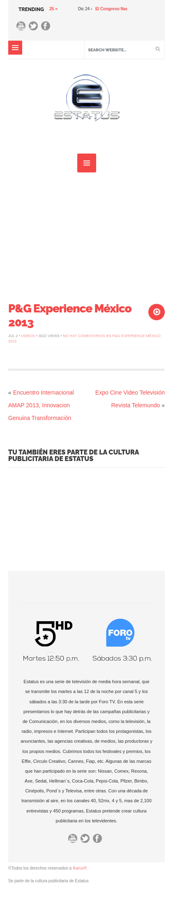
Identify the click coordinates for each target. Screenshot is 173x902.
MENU (15, 48)
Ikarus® (80, 868)
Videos (28, 336)
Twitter (35, 27)
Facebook (47, 27)
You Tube (23, 27)
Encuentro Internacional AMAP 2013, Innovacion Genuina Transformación (41, 405)
